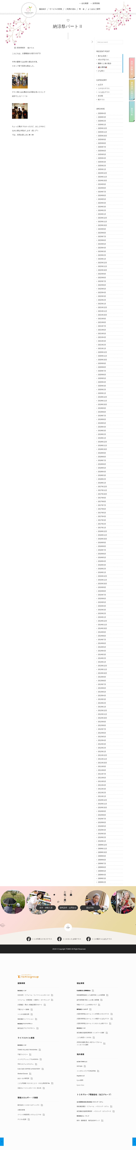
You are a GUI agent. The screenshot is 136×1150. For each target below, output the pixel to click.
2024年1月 (102, 214)
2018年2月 (102, 479)
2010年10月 (102, 807)
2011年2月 (102, 792)
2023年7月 (102, 236)
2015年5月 (102, 602)
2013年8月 (102, 681)
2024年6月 (102, 195)
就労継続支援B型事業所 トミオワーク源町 (90, 1052)
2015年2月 (102, 613)
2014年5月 (102, 647)
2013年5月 (102, 692)
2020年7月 (102, 371)
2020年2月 (102, 389)
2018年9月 (102, 453)
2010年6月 (102, 822)
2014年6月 (102, 643)
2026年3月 (102, 117)
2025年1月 (102, 169)
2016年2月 (102, 569)
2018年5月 (102, 468)
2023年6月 (102, 240)
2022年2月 (102, 300)
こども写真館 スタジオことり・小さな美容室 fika (34, 1103)
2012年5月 (102, 737)
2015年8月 (102, 591)
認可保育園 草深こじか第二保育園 (88, 1020)
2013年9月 (102, 677)
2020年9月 (102, 363)
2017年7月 (102, 505)
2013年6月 (102, 688)
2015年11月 (102, 580)
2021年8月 (102, 322)
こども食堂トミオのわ (84, 1057)
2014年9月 (102, 632)
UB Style (79, 1086)
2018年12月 (102, 442)
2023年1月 (102, 259)
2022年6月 (102, 285)
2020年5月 (102, 378)
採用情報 (96, 3)
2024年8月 (102, 188)
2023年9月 (102, 229)
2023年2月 (102, 255)
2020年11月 (102, 356)
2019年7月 (102, 416)
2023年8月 (102, 233)
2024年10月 (102, 180)
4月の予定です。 (104, 60)
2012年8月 (102, 725)
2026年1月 (102, 124)
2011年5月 (102, 781)
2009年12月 (102, 845)
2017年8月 (102, 501)
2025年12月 (102, 128)
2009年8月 (102, 860)
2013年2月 (102, 703)
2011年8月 (102, 770)
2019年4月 (102, 427)
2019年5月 (102, 423)
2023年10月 (102, 225)
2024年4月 (102, 203)
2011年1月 (102, 796)
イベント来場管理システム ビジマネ (29, 1134)
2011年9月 (102, 766)
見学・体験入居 (46, 908)
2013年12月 (102, 666)
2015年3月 (102, 610)
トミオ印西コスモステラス (39, 939)
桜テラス (31, 48)
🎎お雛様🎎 (102, 67)
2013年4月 (102, 695)
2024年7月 (102, 192)
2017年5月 (102, 513)
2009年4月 (102, 875)
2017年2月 (102, 524)
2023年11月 (102, 221)
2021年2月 (102, 345)
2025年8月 (102, 143)
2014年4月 (102, 651)
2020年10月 (102, 360)
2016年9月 (102, 542)
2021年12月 (102, 307)
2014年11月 (102, 625)
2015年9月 (102, 587)
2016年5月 (102, 557)
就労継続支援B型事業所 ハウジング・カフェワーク (94, 1131)
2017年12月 (102, 486)
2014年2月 (102, 658)
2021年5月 (102, 333)
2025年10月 (102, 136)
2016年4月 (102, 561)
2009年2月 (102, 882)
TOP (68, 927)
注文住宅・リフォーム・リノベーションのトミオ (34, 1015)
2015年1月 (102, 617)
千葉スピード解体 (23, 1029)
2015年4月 (102, 606)
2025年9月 (102, 139)
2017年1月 (102, 528)
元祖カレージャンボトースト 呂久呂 (29, 1108)
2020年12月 (102, 352)
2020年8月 (102, 367)
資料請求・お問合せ (68, 908)
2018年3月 (102, 475)
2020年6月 (102, 374)
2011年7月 (102, 774)
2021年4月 (102, 337)
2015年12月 (102, 576)
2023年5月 (102, 244)
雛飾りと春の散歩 (104, 63)
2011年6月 (102, 778)
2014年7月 (102, 639)
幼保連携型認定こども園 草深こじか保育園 (91, 1015)
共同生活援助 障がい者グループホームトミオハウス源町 (89, 1063)
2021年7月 (102, 326)
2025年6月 (102, 151)
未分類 (100, 96)
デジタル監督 (22, 1139)
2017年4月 (102, 516)
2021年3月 (102, 341)
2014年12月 (102, 621)
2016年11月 (102, 535)
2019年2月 (102, 434)
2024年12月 (102, 173)
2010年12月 (102, 800)
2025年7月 (102, 147)
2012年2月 (102, 748)
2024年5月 (102, 199)
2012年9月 (102, 722)
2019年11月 (102, 401)
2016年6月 (102, 554)
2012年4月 (102, 740)
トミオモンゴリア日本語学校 (86, 1091)
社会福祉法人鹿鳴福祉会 (83, 1010)
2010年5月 (102, 826)
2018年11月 (102, 445)
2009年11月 (102, 848)
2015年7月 (102, 595)
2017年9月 (102, 498)
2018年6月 (102, 464)
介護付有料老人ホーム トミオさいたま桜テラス (92, 1043)
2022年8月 (102, 277)
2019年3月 (102, 430)
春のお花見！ (103, 56)
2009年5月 (102, 871)
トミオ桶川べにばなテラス (99, 939)
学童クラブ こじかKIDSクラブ (87, 1024)
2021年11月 (102, 311)
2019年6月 (102, 419)
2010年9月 (102, 811)
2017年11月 (102, 490)
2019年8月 (102, 412)
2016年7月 (102, 550)
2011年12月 (102, 755)
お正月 (100, 85)
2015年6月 (102, 598)
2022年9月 (102, 274)
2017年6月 (102, 509)
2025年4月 (102, 158)
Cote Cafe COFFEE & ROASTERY (29, 1089)
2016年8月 (102, 546)
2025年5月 (102, 154)
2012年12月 (102, 710)
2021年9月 (102, 319)
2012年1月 (102, 751)
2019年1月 (102, 438)
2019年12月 (102, 397)
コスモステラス (104, 88)
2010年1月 (102, 841)
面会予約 (90, 908)
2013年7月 (102, 684)
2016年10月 (102, 539)
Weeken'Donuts (23, 1093)
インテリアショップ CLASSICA (28, 1079)
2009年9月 (102, 856)
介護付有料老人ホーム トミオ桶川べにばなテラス (93, 1038)
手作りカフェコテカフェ (26, 1084)
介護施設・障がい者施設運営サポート (30, 1024)
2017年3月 (102, 520)
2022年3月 (102, 296)
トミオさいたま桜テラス (69, 939)
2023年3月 (102, 251)
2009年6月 (102, 867)
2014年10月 (102, 628)
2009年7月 (102, 863)
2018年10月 (102, 449)
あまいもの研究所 (23, 1098)
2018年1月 (102, 483)
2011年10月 (102, 763)
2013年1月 (102, 707)
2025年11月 (102, 132)
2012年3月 (102, 744)
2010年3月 (102, 834)
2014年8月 (102, 636)
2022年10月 (102, 270)
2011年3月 (102, 789)
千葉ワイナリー (23, 1074)
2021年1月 (102, 348)
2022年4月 (102, 292)
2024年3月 (102, 207)
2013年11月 (102, 669)
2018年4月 (102, 472)
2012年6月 (102, 733)
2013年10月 (102, 673)
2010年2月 (102, 837)
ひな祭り (101, 71)
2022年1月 (102, 304)
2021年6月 (102, 330)
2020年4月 (102, 382)
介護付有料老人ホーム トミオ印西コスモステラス (93, 1034)
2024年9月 (102, 184)
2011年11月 (102, 759)
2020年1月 (102, 393)
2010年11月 (102, 804)
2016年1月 (102, 572)
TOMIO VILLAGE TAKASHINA (27, 1069)
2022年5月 (102, 289)
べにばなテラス (104, 92)
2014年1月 (102, 662)
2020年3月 (102, 386)
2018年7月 (102, 460)
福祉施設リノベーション (26, 1039)
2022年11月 (102, 266)
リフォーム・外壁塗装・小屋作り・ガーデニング (34, 1020)
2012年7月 (102, 729)
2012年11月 (102, 714)
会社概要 (84, 3)
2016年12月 (102, 531)
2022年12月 (102, 263)
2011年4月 (102, 785)
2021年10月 (102, 315)
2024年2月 (102, 210)
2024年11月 (102, 177)
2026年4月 (102, 113)
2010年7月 (102, 819)
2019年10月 (102, 404)
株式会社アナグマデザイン (26, 1048)
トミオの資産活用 (23, 1034)
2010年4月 (102, 830)
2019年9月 (102, 408)
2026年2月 (102, 121)
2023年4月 (102, 248)
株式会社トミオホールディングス (28, 1125)
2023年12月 (102, 218)
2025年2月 (102, 165)
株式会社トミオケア (82, 1029)
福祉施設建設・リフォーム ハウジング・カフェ (93, 1126)
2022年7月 (102, 281)
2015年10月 (102, 583)
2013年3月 (102, 699)
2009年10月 (102, 852)
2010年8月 (102, 815)
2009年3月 (102, 878)
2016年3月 (102, 565)
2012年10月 (102, 718)
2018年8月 (102, 457)
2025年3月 (102, 162)
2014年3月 (102, 654)
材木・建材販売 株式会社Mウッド (88, 1140)
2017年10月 (102, 494)
